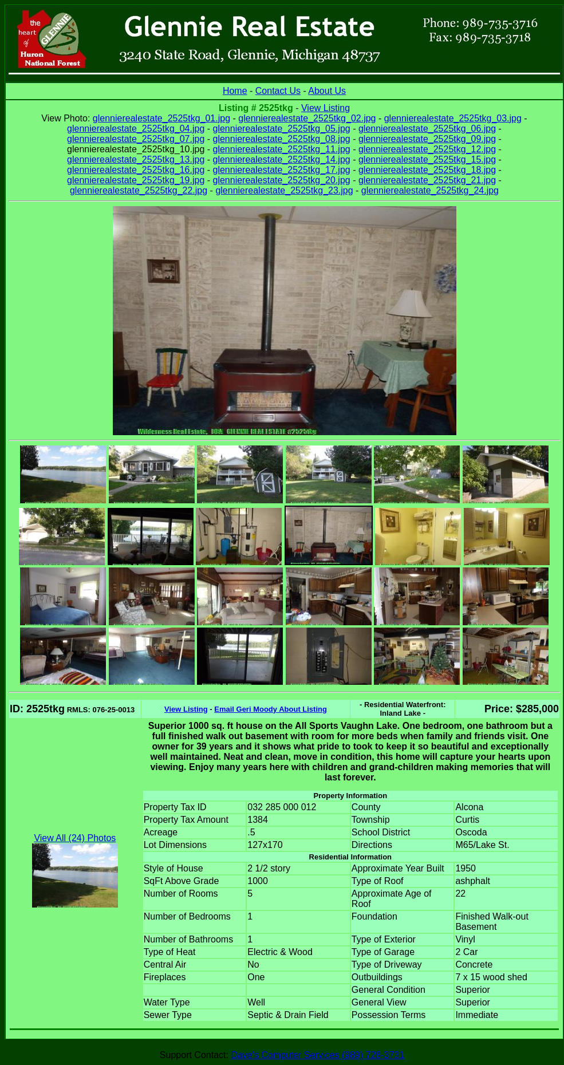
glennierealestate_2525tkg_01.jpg (161, 118)
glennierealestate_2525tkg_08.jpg (281, 139)
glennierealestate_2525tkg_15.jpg (427, 159)
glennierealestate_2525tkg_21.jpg (427, 180)
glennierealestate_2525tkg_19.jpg (135, 180)
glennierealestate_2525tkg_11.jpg (281, 149)
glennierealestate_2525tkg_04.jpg (135, 128)
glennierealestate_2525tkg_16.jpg (135, 170)
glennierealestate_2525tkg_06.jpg (427, 128)
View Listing (325, 108)
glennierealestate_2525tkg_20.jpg (281, 180)
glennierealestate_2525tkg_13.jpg (135, 159)
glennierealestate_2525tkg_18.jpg (427, 170)
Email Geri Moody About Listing (270, 709)
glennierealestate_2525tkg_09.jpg (427, 139)
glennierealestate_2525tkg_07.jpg (135, 139)
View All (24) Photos (75, 838)
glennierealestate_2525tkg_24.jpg (430, 190)
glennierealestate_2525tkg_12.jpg (427, 149)
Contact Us (278, 91)
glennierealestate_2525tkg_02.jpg (307, 118)
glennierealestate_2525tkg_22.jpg (138, 190)
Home (235, 91)
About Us (327, 91)
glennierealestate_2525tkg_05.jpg (281, 128)
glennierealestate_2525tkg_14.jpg (281, 159)
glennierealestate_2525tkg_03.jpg (453, 118)
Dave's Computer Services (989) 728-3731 (317, 1055)
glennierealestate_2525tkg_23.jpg (284, 190)
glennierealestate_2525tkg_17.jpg (281, 170)
